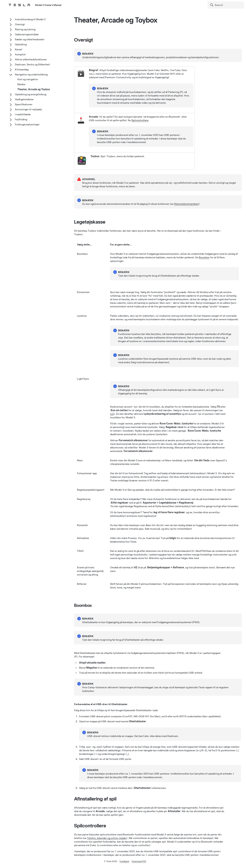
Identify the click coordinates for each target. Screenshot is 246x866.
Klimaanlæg (21, 69)
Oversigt (20, 24)
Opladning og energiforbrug (30, 94)
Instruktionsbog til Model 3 (30, 19)
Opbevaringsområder (27, 34)
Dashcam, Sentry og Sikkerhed (32, 64)
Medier (21, 84)
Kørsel (18, 49)
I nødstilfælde (23, 114)
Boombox (204, 257)
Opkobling (21, 44)
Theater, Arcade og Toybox (33, 89)
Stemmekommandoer (186, 203)
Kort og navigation (27, 79)
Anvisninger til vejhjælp (28, 109)
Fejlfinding (21, 119)
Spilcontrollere (139, 120)
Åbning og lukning (25, 29)
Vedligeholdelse (24, 99)
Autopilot (20, 54)
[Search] (226, 5)
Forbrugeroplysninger (27, 124)
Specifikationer (23, 104)
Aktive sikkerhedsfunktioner (31, 59)
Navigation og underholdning (31, 74)
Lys (112, 413)
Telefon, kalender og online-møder (106, 838)
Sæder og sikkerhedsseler (29, 39)
